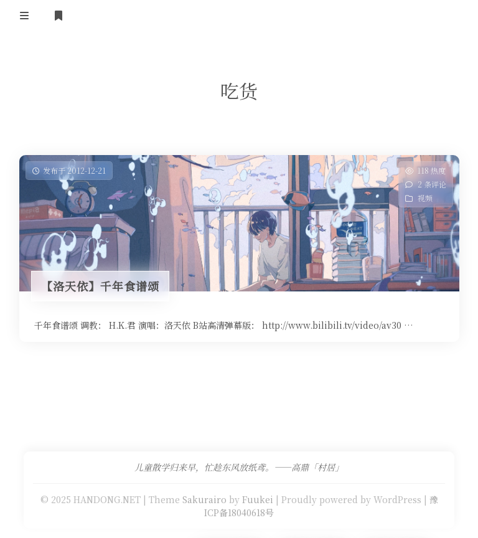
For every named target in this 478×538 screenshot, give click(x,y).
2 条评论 (431, 184)
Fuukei (257, 499)
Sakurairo (204, 499)
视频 (424, 197)
